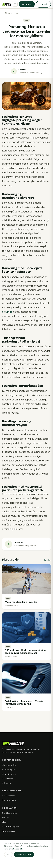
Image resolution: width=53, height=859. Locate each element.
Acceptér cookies (24, 854)
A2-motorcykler (9, 774)
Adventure (6, 783)
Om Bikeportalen (9, 813)
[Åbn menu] (15, 4)
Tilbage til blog (10, 13)
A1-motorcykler (8, 769)
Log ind (43, 4)
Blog (4, 822)
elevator (7, 311)
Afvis (8, 854)
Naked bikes (7, 778)
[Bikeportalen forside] (6, 4)
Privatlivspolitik (8, 831)
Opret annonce (8, 796)
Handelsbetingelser (10, 826)
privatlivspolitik (15, 849)
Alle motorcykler (9, 765)
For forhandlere (9, 800)
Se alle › (47, 560)
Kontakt (5, 817)
